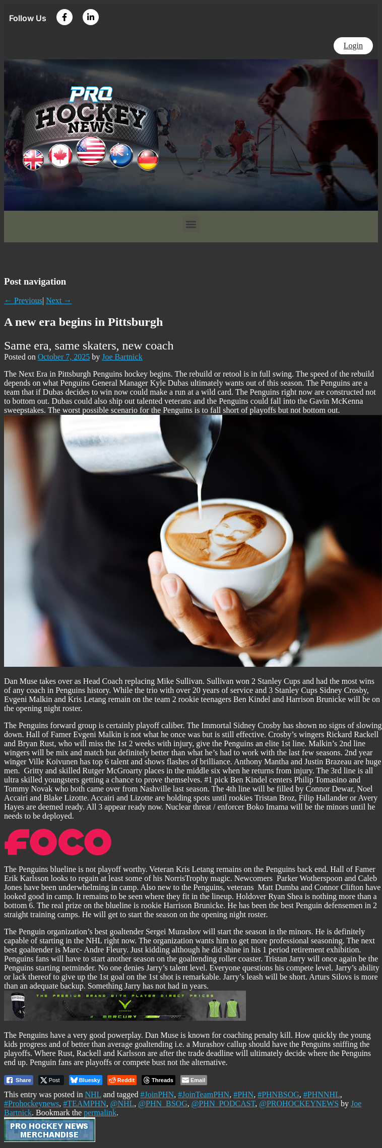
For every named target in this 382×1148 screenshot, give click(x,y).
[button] (191, 224)
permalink (100, 1112)
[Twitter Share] (51, 1080)
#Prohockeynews (31, 1103)
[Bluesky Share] (85, 1080)
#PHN (243, 1094)
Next (59, 300)
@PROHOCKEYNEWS (299, 1103)
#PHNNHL (321, 1094)
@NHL (122, 1103)
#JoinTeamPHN (203, 1094)
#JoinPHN (157, 1094)
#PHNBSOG (278, 1094)
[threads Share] (158, 1080)
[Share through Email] (193, 1080)
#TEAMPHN (84, 1103)
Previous (23, 300)
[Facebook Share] (18, 1080)
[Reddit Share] (122, 1080)
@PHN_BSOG (162, 1103)
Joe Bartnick (122, 356)
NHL (93, 1094)
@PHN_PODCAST (223, 1103)
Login (353, 45)
